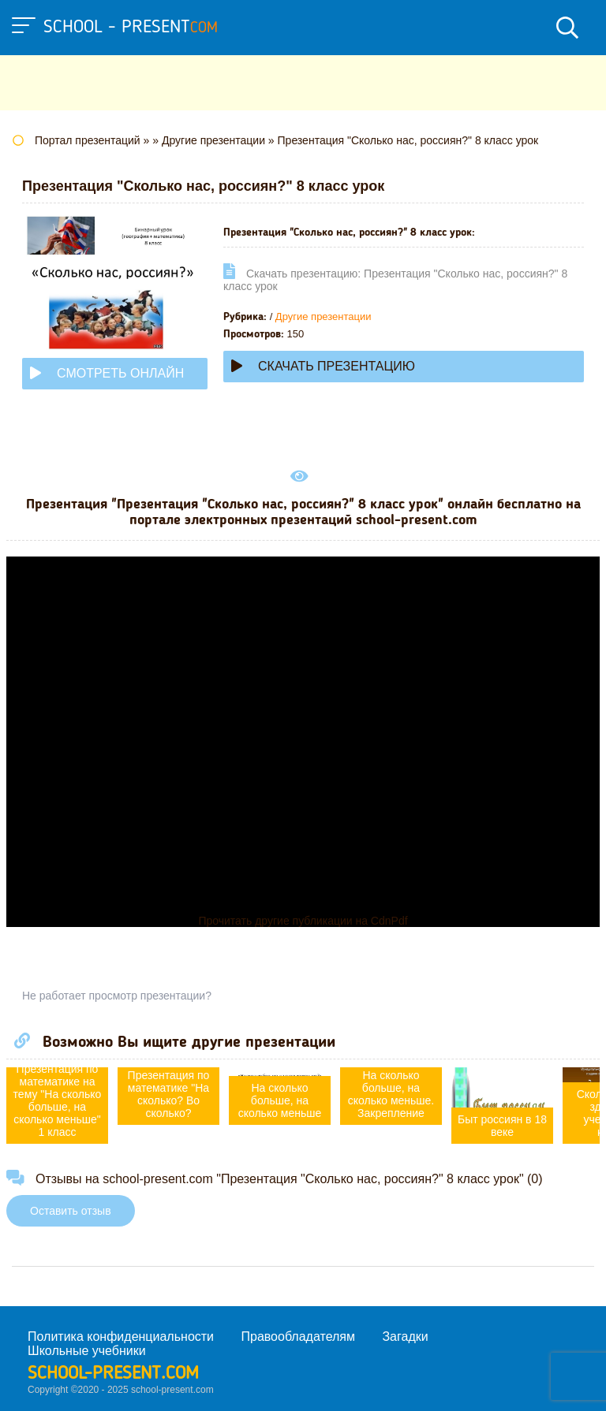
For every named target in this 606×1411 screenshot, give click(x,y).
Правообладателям (298, 1336)
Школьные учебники (87, 1350)
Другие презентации (323, 316)
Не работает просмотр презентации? (116, 995)
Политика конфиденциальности (121, 1336)
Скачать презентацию (323, 366)
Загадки (405, 1336)
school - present (130, 27)
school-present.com (113, 1373)
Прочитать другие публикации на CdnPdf (302, 920)
